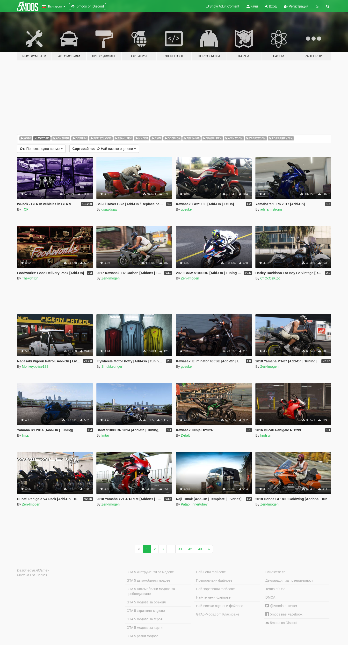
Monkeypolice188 (35, 366)
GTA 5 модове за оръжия (146, 602)
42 (190, 549)
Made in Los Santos (32, 575)
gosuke (186, 209)
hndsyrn (266, 435)
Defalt (185, 435)
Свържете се (275, 572)
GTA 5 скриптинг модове (146, 611)
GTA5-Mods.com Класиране (217, 614)
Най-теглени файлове (213, 597)
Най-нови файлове (211, 572)
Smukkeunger (111, 366)
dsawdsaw (109, 209)
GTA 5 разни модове (143, 636)
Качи (252, 6)
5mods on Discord (281, 623)
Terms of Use (275, 589)
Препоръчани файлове (214, 580)
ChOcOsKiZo (270, 278)
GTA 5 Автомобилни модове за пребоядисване (151, 591)
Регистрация (296, 6)
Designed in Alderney (33, 570)
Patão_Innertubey (194, 504)
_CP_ (26, 209)
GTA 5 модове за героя (144, 619)
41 (180, 549)
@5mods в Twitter (281, 606)
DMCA (270, 597)
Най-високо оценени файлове (219, 606)
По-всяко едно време (41, 149)
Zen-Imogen (110, 278)
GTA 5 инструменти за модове (150, 572)
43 (200, 549)
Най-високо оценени (104, 149)
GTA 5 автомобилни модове (148, 580)
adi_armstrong (271, 209)
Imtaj (25, 435)
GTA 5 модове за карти (145, 628)
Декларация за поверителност (289, 580)
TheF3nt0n (30, 278)
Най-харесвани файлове (215, 589)
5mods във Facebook (283, 614)
